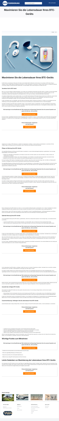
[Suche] (26, 3)
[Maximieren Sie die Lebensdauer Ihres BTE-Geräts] (29, 54)
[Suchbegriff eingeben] (33, 3)
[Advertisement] (29, 24)
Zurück (53, 32)
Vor (55, 32)
